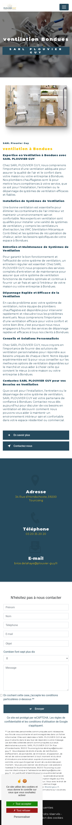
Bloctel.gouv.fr (52, 783)
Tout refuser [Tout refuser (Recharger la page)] (22, 810)
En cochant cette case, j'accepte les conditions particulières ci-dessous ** (30, 693)
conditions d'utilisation (42, 717)
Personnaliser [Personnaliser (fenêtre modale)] (22, 816)
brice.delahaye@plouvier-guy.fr (36, 559)
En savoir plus (18, 435)
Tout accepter (22, 803)
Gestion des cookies (49, 817)
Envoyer (39, 705)
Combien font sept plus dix (19, 648)
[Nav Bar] (64, 7)
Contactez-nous (19, 446)
